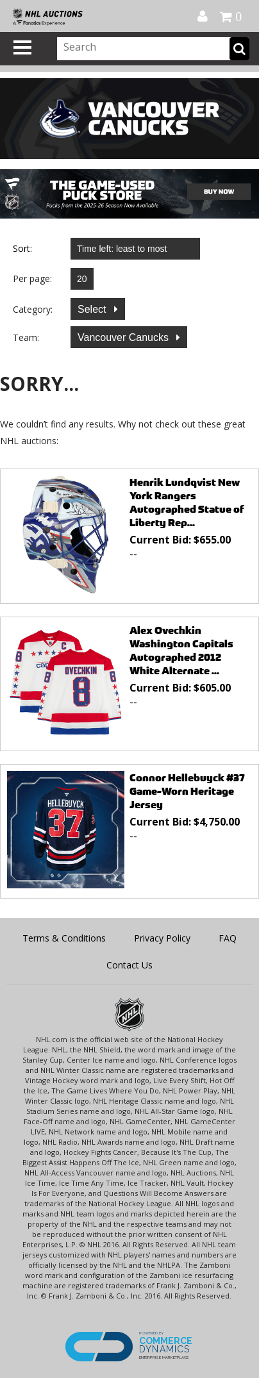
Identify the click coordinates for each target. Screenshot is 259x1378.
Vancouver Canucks (124, 337)
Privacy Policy (162, 938)
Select (93, 309)
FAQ (228, 938)
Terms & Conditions (64, 938)
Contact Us (129, 965)
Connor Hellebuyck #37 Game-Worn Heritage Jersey (187, 791)
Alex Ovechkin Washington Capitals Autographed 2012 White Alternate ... (181, 650)
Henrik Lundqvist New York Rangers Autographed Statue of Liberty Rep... (187, 502)
